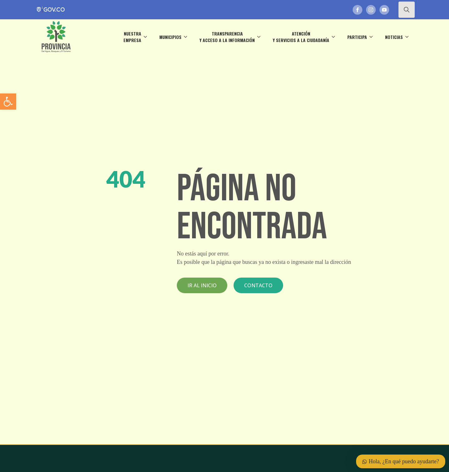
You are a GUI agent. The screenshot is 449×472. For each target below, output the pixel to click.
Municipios (170, 37)
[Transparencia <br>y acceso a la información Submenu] (261, 37)
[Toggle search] (406, 10)
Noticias (394, 37)
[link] (8, 101)
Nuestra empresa (132, 36)
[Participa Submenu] (373, 36)
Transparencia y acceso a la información (227, 36)
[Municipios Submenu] (187, 36)
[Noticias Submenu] (409, 36)
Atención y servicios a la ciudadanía (301, 36)
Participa (357, 37)
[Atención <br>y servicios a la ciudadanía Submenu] (335, 37)
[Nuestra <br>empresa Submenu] (147, 37)
